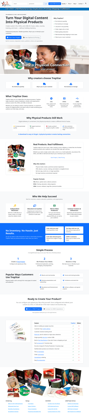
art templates (40, 351)
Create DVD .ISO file (52, 409)
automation (41, 354)
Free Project (21, 262)
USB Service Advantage (73, 403)
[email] (20, 3)
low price (45, 337)
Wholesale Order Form (13, 406)
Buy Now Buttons (42, 340)
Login (45, 3)
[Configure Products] (44, 72)
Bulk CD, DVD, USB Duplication (15, 403)
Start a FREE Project (33, 309)
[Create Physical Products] (42, 72)
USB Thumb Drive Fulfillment (74, 411)
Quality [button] (64, 3)
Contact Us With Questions (53, 309)
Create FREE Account (54, 3)
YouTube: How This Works (54, 403)
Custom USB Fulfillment (73, 406)
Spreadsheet (37, 357)
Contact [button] (81, 3)
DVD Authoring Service (53, 406)
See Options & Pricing (31, 37)
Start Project (54, 157)
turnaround (40, 343)
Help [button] (74, 3)
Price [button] (69, 3)
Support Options (32, 406)
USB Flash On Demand (73, 409)
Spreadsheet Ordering (13, 411)
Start (37, 69)
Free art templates (32, 409)
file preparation (41, 360)
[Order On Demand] (47, 72)
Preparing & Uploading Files (34, 411)
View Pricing (61, 157)
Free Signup (30, 403)
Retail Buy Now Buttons (13, 409)
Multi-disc (36, 334)
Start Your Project (13, 37)
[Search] (86, 3)
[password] (35, 3)
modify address (46, 329)
